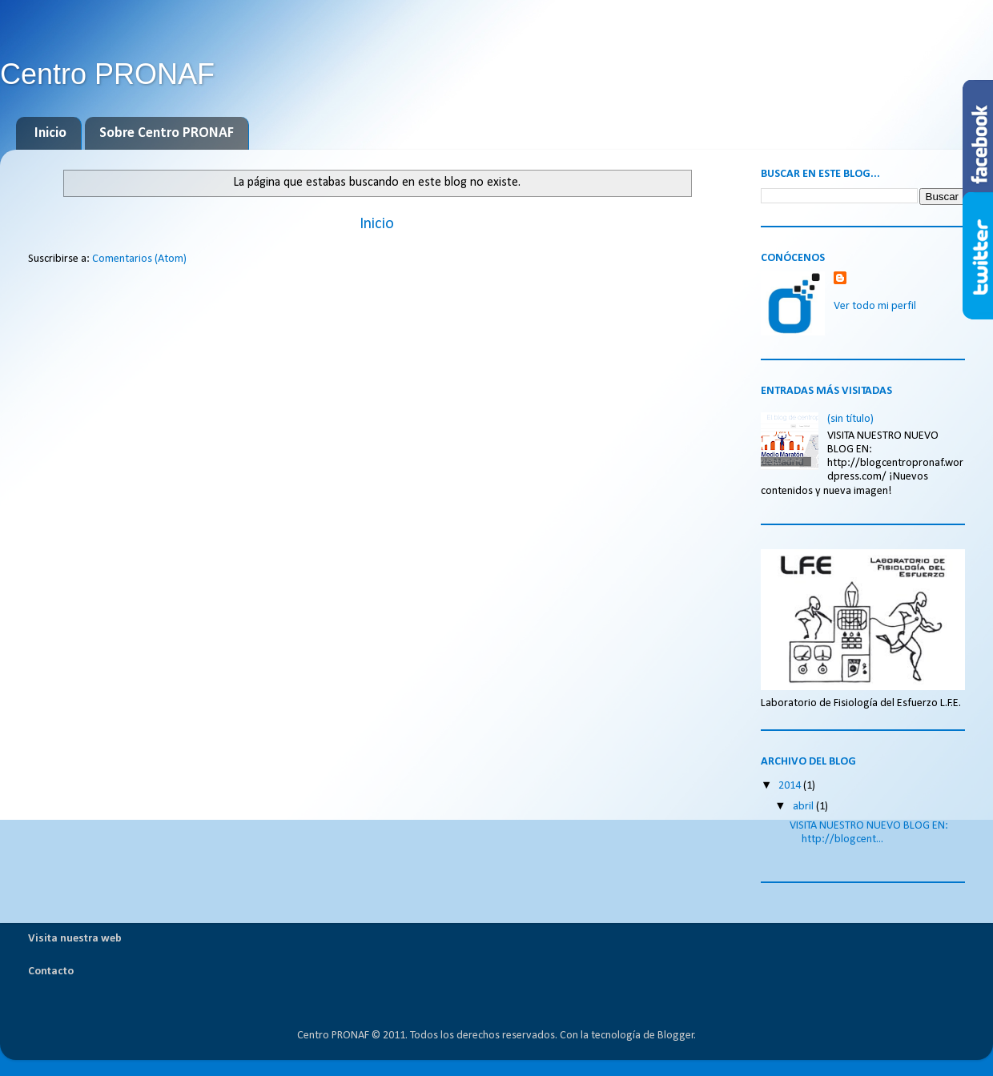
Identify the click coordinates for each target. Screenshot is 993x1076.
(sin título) (850, 419)
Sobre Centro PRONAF (166, 133)
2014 (790, 786)
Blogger (675, 1036)
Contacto (51, 972)
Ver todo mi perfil (875, 306)
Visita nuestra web (75, 939)
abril (804, 807)
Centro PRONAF (107, 74)
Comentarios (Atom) (139, 259)
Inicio (50, 133)
